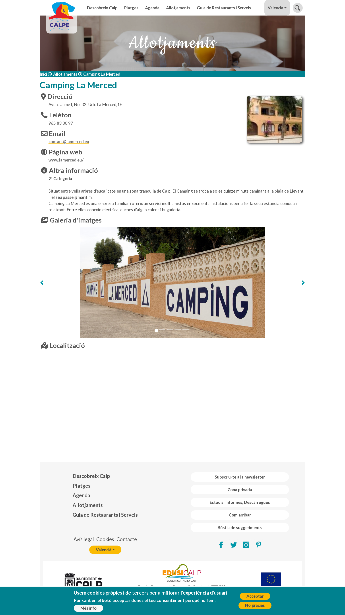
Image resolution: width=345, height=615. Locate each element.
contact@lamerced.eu (68, 141)
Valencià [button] (275, 7)
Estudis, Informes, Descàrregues (240, 502)
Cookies (105, 539)
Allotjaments (178, 7)
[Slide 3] (170, 329)
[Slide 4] (177, 329)
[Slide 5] (185, 329)
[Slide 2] (162, 329)
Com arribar (240, 514)
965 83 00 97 (60, 123)
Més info (88, 608)
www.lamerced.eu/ (65, 160)
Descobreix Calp (102, 7)
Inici (43, 74)
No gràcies (255, 605)
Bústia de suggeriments (240, 527)
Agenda (152, 7)
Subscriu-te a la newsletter (240, 477)
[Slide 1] (156, 330)
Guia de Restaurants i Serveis (224, 7)
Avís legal (84, 539)
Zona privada (240, 489)
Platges (131, 7)
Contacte (126, 539)
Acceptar (255, 596)
